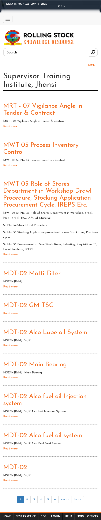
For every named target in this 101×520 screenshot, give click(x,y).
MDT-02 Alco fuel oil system (42, 435)
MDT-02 (15, 467)
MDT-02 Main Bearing (35, 364)
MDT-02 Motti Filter (32, 273)
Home (91, 65)
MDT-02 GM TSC (28, 305)
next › (65, 499)
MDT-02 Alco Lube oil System (45, 332)
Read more (10, 126)
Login (61, 6)
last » (77, 499)
